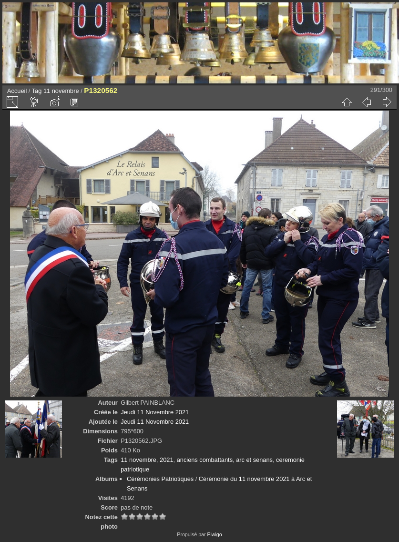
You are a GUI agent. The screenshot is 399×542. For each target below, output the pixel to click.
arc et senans (254, 459)
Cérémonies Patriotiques (160, 478)
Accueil (17, 90)
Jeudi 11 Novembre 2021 (155, 412)
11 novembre (61, 90)
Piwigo (214, 534)
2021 (166, 459)
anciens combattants (205, 459)
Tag (37, 90)
